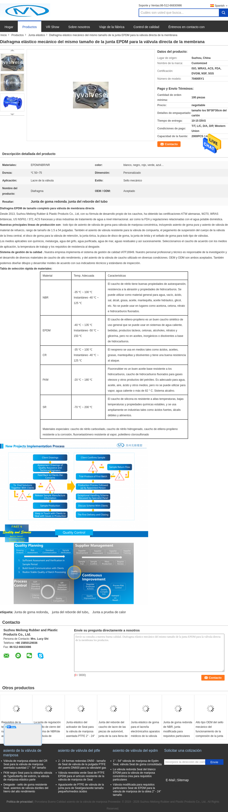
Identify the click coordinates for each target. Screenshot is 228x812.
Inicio (3, 35)
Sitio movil (171, 785)
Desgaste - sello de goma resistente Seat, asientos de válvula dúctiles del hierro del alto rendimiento (25, 788)
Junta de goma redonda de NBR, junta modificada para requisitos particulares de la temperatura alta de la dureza (177, 734)
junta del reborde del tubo (70, 612)
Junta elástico (36, 35)
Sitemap (183, 780)
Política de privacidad (20, 801)
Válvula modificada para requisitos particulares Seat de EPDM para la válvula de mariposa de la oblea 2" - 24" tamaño (137, 789)
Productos (29, 27)
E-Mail (170, 780)
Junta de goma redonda (31, 612)
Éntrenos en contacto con (186, 27)
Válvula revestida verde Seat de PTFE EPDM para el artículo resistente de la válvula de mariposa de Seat (81, 776)
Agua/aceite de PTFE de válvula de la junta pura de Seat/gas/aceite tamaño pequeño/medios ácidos (81, 788)
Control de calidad (146, 27)
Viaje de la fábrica (111, 27)
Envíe (214, 762)
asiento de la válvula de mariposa (22, 753)
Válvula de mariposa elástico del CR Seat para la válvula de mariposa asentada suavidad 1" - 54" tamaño (25, 764)
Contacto (171, 144)
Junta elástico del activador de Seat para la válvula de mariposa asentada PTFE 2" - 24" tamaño (80, 731)
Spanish (221, 5)
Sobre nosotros (79, 27)
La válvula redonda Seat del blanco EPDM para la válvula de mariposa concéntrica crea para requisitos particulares (134, 774)
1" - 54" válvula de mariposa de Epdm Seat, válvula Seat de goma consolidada (137, 762)
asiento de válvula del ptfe (79, 750)
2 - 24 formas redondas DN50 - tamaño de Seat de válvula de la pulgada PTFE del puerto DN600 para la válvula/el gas (82, 764)
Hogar (9, 27)
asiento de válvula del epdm (135, 750)
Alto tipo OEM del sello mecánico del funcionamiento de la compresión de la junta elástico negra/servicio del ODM (209, 734)
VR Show (52, 27)
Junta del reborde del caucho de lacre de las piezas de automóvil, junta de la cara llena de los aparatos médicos (112, 731)
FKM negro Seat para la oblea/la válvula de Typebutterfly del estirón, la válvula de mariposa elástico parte (27, 776)
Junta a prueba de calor (109, 612)
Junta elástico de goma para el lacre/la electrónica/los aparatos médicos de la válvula (145, 729)
